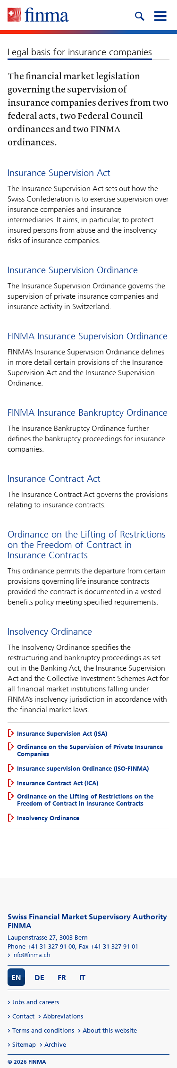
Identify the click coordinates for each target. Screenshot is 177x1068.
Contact (23, 1016)
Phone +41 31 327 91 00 (41, 946)
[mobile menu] (160, 15)
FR (62, 977)
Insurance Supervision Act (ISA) (62, 733)
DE (39, 977)
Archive (55, 1044)
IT (82, 977)
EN (16, 977)
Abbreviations (63, 1016)
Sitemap (24, 1044)
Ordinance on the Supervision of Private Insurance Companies (90, 750)
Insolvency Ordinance (48, 818)
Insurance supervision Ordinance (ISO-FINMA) (83, 768)
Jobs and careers (35, 1002)
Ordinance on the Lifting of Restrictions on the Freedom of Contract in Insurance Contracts (85, 800)
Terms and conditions (43, 1030)
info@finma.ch (31, 955)
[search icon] (139, 15)
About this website (110, 1030)
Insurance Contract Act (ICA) (57, 783)
